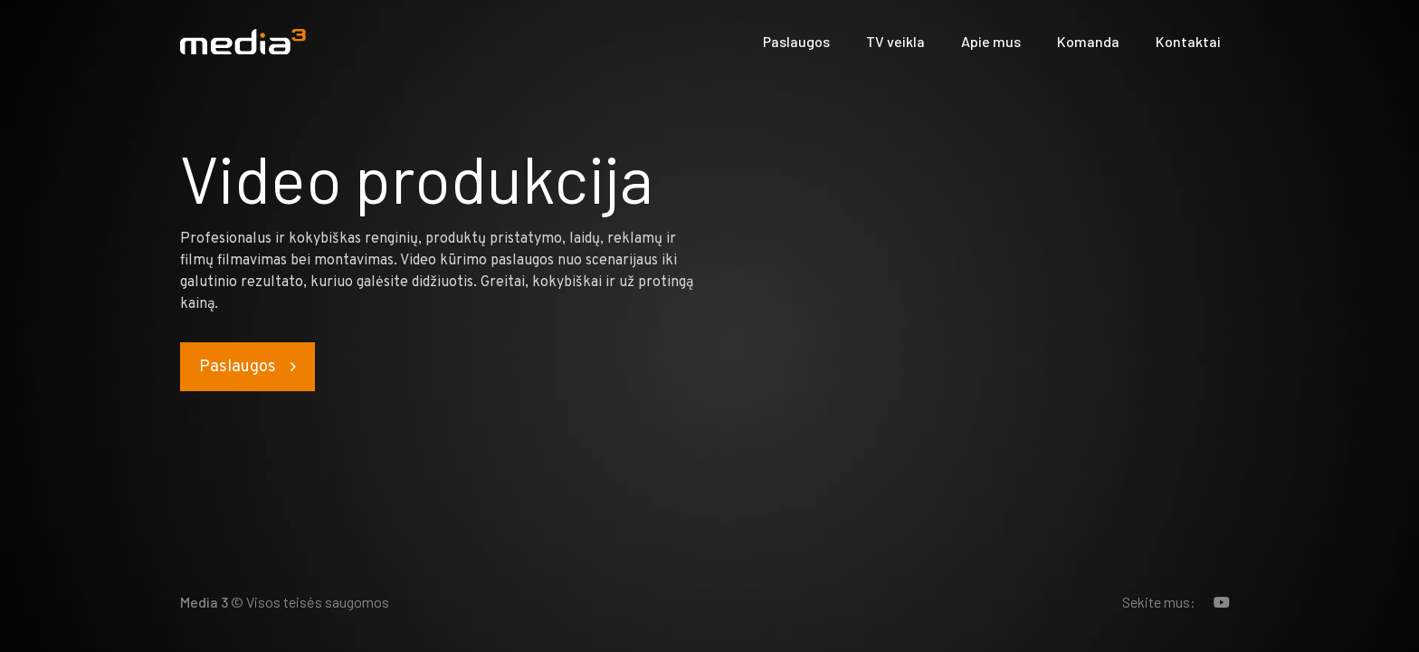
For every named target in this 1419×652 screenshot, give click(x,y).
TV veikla (895, 41)
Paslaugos (796, 41)
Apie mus (991, 41)
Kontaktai (1188, 41)
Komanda (1088, 41)
